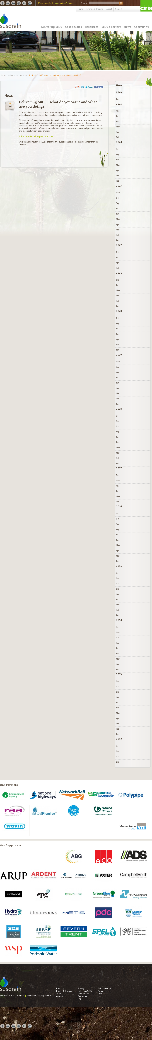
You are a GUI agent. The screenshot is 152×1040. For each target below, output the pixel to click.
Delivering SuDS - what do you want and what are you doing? (55, 75)
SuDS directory (111, 27)
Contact (118, 8)
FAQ (80, 999)
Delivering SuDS (51, 27)
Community (141, 27)
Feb (117, 137)
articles (23, 75)
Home (80, 8)
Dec (117, 149)
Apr (117, 132)
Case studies (73, 27)
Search (84, 3)
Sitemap (20, 995)
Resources (91, 27)
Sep (117, 203)
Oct (117, 198)
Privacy (81, 988)
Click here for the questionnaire (36, 136)
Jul (117, 116)
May (118, 126)
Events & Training (95, 8)
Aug (117, 111)
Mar (117, 175)
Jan (117, 99)
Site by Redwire (44, 995)
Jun (117, 121)
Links (100, 996)
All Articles (13, 75)
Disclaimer (31, 995)
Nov (118, 192)
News (127, 27)
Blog (100, 993)
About (109, 8)
